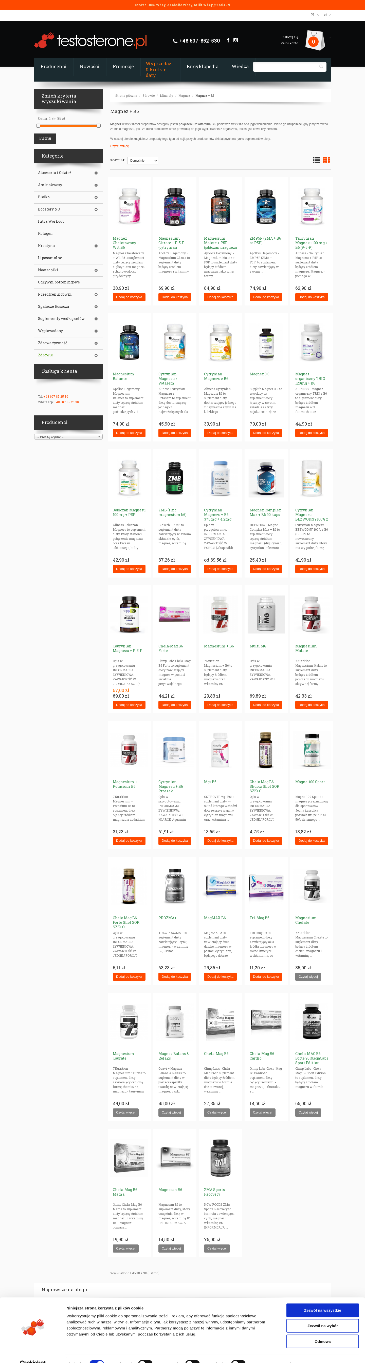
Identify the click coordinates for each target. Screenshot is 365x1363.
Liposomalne (50, 258)
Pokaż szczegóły (270, 1353)
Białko (44, 197)
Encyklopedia (202, 66)
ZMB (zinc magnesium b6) (172, 512)
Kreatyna (46, 246)
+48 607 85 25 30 (55, 396)
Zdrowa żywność (52, 343)
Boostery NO (49, 209)
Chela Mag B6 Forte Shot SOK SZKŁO (126, 922)
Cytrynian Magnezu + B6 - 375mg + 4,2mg (217, 515)
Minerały (166, 95)
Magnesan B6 (170, 1189)
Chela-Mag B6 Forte (170, 648)
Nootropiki (48, 270)
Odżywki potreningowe (59, 282)
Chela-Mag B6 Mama (125, 1192)
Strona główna (126, 95)
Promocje (123, 66)
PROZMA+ (167, 917)
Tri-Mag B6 (259, 917)
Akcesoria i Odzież (54, 173)
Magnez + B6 (204, 95)
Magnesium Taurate (123, 1056)
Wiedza (240, 66)
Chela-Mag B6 (216, 1053)
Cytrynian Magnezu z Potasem (167, 379)
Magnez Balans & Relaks (173, 1056)
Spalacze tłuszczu (53, 306)
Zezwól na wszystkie (322, 1299)
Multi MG (258, 646)
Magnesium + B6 (219, 646)
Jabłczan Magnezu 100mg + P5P (129, 512)
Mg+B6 (210, 781)
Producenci (54, 66)
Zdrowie (148, 95)
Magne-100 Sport (310, 781)
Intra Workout (51, 221)
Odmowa (323, 1330)
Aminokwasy (50, 185)
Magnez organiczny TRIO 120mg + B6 (310, 379)
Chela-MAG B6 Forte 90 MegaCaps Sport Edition (311, 1058)
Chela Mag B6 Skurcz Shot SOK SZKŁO (265, 786)
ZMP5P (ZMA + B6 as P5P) (265, 240)
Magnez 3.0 (259, 374)
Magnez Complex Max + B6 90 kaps (265, 512)
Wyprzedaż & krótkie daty (158, 69)
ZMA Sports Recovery (214, 1192)
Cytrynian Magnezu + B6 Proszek (170, 786)
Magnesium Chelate (306, 920)
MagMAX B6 (215, 917)
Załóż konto (289, 43)
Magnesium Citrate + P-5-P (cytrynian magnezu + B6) (171, 245)
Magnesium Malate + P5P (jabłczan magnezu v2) (220, 245)
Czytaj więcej (119, 146)
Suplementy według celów (61, 319)
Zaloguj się (290, 37)
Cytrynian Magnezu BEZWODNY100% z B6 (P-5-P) (311, 517)
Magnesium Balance (123, 376)
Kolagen (45, 234)
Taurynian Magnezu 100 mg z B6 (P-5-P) (311, 243)
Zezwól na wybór (322, 1315)
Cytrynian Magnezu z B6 (216, 376)
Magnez (184, 95)
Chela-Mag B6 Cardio (262, 1056)
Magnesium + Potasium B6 (125, 784)
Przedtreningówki (55, 294)
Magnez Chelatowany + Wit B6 (126, 243)
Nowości (90, 66)
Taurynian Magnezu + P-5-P (127, 648)
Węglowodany (50, 331)
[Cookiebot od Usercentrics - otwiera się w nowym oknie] (33, 1353)
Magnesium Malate (306, 648)
